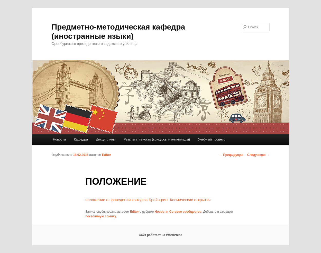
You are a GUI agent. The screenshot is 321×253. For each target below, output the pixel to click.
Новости (59, 139)
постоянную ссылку (100, 216)
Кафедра (81, 139)
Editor (106, 155)
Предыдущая (231, 155)
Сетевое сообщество (185, 211)
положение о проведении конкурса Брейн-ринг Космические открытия (147, 200)
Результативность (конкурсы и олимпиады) (157, 139)
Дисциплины (106, 139)
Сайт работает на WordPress (160, 235)
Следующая (258, 155)
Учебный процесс (211, 139)
